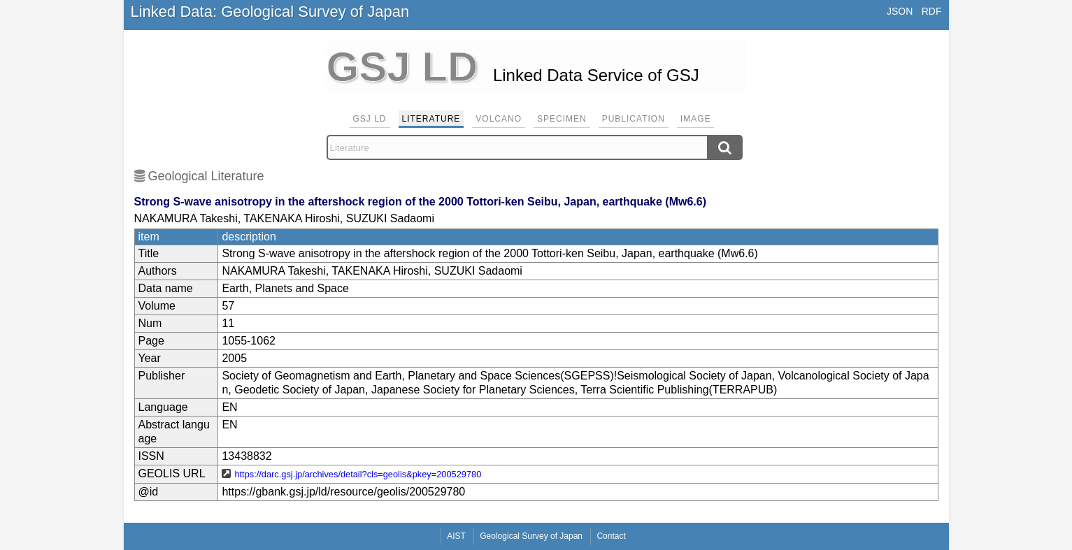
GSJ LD (370, 119)
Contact (610, 536)
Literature (431, 119)
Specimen (562, 119)
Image (695, 119)
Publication (633, 119)
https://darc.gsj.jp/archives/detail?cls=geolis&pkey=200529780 (357, 474)
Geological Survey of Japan (531, 536)
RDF (932, 11)
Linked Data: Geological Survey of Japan (270, 11)
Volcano (499, 119)
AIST (456, 536)
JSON (900, 11)
